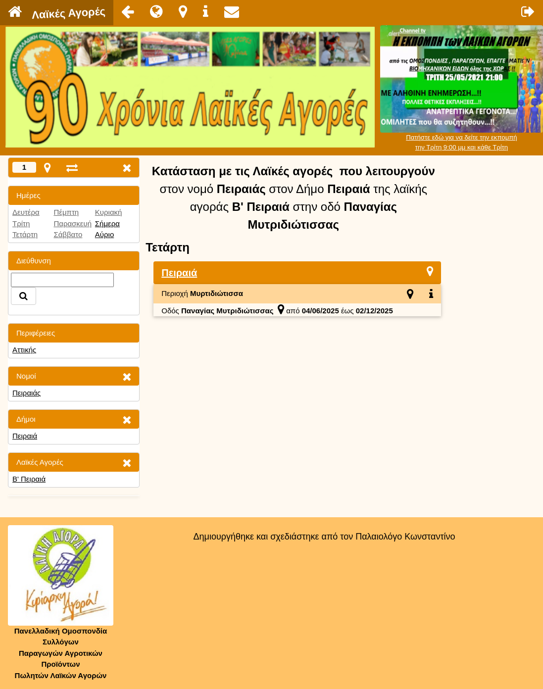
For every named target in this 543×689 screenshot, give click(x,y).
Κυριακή (108, 212)
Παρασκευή (72, 223)
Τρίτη (21, 223)
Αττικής (24, 349)
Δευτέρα (26, 212)
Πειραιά (24, 436)
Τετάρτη (25, 234)
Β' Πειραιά (29, 479)
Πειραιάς (26, 393)
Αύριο (104, 234)
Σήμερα (107, 223)
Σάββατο (67, 234)
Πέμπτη (66, 212)
